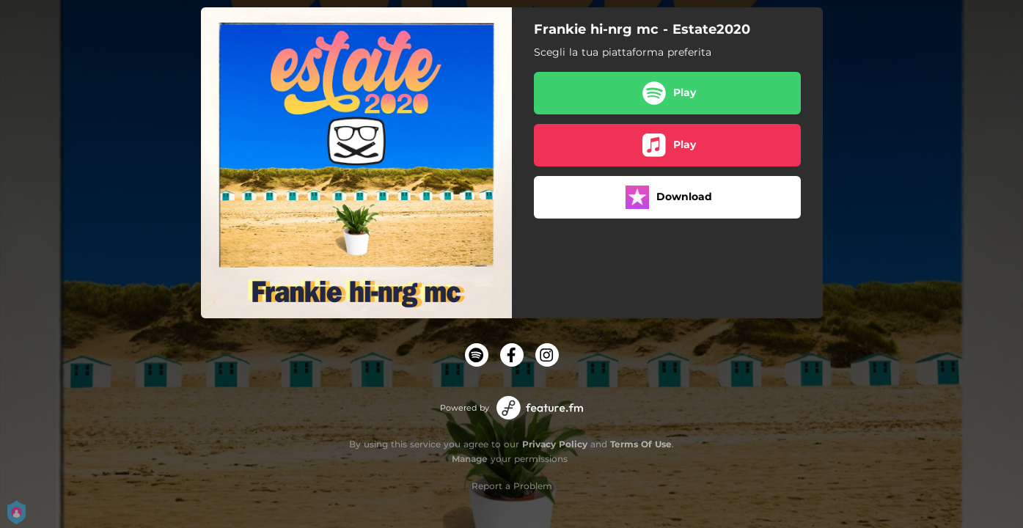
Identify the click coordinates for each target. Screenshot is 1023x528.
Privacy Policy (554, 444)
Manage (470, 458)
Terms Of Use (641, 444)
